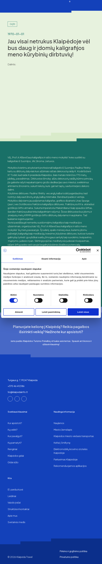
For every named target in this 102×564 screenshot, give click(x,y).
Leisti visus (83, 312)
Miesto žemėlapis (63, 429)
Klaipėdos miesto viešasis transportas (74, 436)
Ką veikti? (13, 429)
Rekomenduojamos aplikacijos (70, 465)
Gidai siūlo (13, 462)
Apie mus (12, 515)
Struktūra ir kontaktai (18, 509)
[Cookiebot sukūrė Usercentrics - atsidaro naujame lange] (78, 250)
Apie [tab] (84, 259)
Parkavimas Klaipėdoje (66, 459)
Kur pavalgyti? (15, 436)
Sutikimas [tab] (18, 259)
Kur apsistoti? (15, 423)
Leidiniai (12, 496)
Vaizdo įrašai (14, 502)
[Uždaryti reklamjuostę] (98, 251)
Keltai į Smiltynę (62, 442)
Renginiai (12, 449)
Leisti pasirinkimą (51, 312)
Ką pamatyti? (15, 442)
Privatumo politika (69, 556)
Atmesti (19, 312)
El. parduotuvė (15, 489)
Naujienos (59, 423)
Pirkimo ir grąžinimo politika (73, 551)
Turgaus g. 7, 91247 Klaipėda (22, 380)
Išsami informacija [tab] (51, 259)
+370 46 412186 (16, 385)
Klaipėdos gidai (16, 455)
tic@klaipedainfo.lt (18, 392)
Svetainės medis (16, 522)
